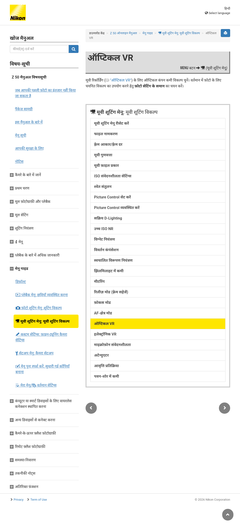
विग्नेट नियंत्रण (104, 239)
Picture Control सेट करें (112, 197)
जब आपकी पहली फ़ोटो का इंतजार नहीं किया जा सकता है (45, 93)
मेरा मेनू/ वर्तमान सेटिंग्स (35, 385)
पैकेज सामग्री (24, 109)
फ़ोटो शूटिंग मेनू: (38, 308)
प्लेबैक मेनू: (41, 295)
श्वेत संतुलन (102, 186)
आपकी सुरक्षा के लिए (29, 148)
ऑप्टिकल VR (120, 80)
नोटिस (19, 161)
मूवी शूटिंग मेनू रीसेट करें (111, 123)
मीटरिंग (99, 281)
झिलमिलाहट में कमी (109, 271)
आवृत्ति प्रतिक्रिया (106, 366)
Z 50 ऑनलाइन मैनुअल (123, 33)
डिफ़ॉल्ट (20, 281)
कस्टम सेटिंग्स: (41, 337)
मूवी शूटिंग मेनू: (42, 321)
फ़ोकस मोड (102, 302)
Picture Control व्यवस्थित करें (116, 207)
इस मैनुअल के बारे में (29, 122)
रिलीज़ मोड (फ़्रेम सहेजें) (111, 292)
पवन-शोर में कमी (106, 376)
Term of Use (38, 499)
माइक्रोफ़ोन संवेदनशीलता (112, 345)
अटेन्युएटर (101, 355)
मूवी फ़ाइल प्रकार (106, 165)
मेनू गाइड (147, 33)
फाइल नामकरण (105, 134)
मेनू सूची (20, 135)
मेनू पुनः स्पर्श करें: (42, 369)
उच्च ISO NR (103, 229)
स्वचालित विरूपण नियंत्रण (113, 260)
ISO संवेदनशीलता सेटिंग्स (112, 176)
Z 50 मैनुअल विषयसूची (29, 77)
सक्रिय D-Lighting (108, 218)
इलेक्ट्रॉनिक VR (105, 334)
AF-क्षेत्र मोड (103, 313)
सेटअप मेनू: (34, 353)
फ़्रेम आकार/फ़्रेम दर (108, 144)
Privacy (18, 499)
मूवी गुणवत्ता (103, 155)
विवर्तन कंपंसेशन (106, 250)
